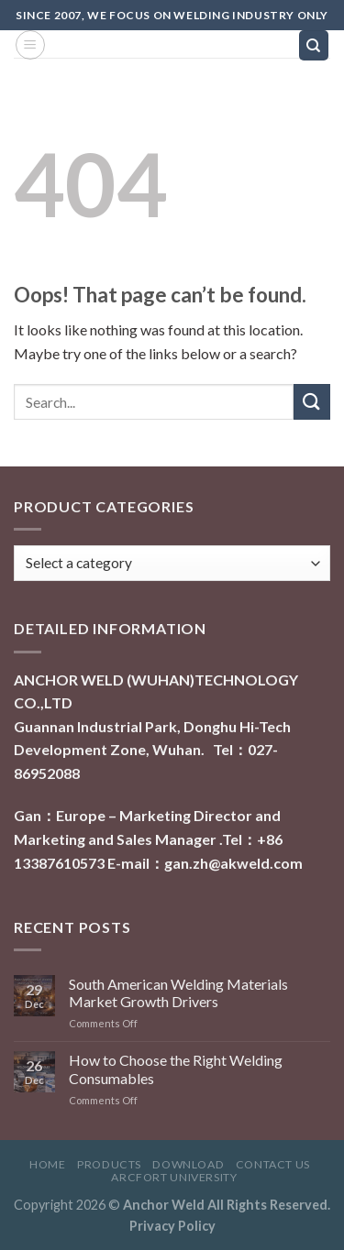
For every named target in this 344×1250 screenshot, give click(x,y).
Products (109, 1164)
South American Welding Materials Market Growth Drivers (178, 992)
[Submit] (312, 402)
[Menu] (30, 45)
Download (188, 1164)
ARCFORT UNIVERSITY (174, 1177)
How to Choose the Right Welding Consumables (176, 1068)
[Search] (314, 45)
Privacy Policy (172, 1226)
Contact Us (273, 1164)
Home (47, 1164)
